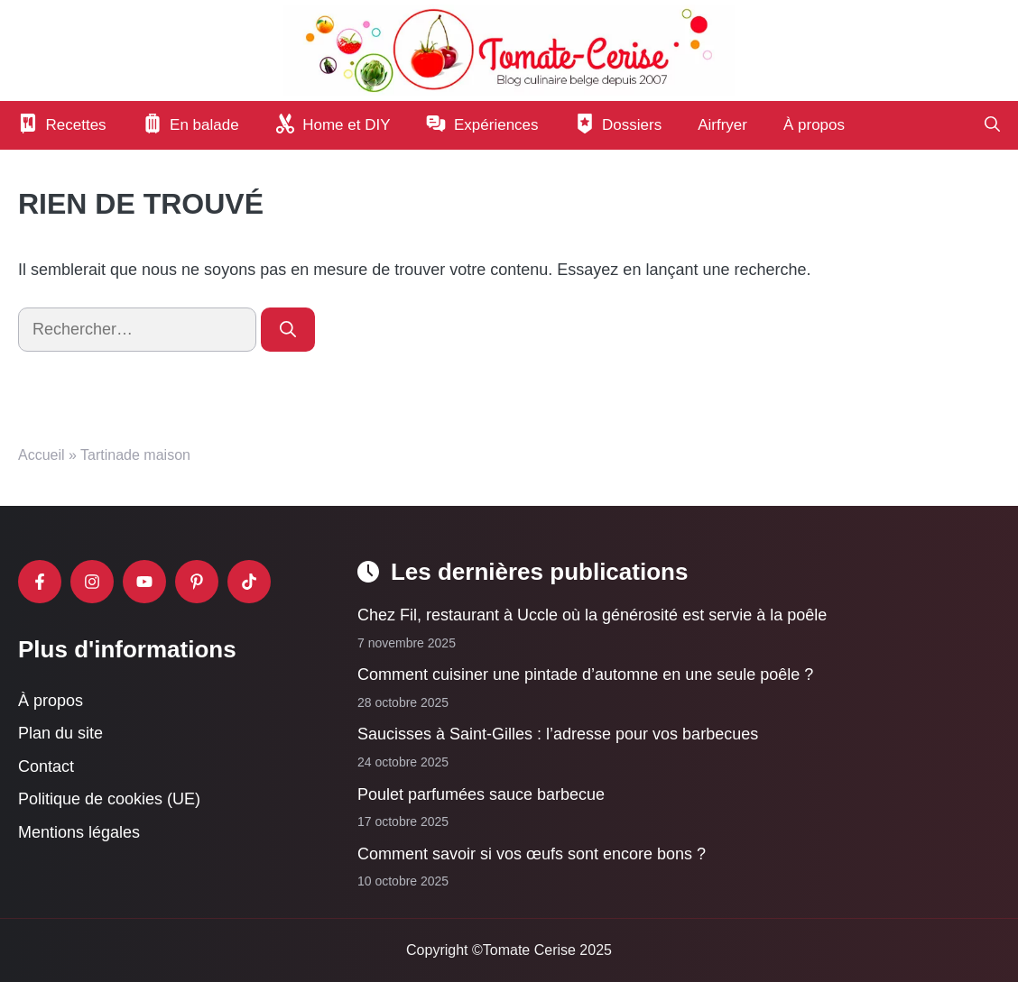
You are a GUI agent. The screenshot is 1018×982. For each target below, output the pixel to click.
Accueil (41, 455)
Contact (46, 766)
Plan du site (60, 733)
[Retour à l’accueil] (509, 50)
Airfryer (722, 124)
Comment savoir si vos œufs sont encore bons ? (533, 854)
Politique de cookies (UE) (109, 799)
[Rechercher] (288, 329)
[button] (992, 125)
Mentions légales (79, 832)
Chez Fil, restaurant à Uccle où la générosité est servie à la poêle (592, 615)
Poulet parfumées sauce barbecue (481, 794)
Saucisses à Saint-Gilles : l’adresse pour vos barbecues (557, 734)
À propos (814, 124)
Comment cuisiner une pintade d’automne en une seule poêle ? (585, 674)
